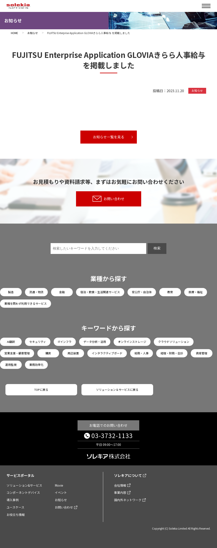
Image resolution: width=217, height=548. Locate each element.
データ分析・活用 (94, 342)
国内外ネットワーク (127, 500)
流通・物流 (36, 292)
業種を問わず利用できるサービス (25, 303)
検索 (157, 248)
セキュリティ (37, 342)
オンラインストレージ (132, 342)
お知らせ (61, 500)
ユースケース (15, 507)
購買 (48, 353)
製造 (11, 292)
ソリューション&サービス (24, 485)
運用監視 (11, 365)
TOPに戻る (41, 390)
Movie (59, 485)
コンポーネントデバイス (23, 492)
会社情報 (120, 485)
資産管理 (201, 353)
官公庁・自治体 (142, 292)
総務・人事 (141, 353)
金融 (62, 292)
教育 (170, 292)
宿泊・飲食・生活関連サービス (100, 292)
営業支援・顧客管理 (17, 353)
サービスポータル (20, 475)
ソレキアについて (128, 475)
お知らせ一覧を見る (108, 136)
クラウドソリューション (173, 342)
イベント (61, 492)
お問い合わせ (108, 199)
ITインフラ (64, 342)
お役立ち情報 (16, 514)
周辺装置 (73, 353)
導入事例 (13, 500)
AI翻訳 (11, 342)
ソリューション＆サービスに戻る (117, 390)
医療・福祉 (196, 292)
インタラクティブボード (107, 353)
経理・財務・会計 (172, 353)
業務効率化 (36, 365)
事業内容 (120, 492)
